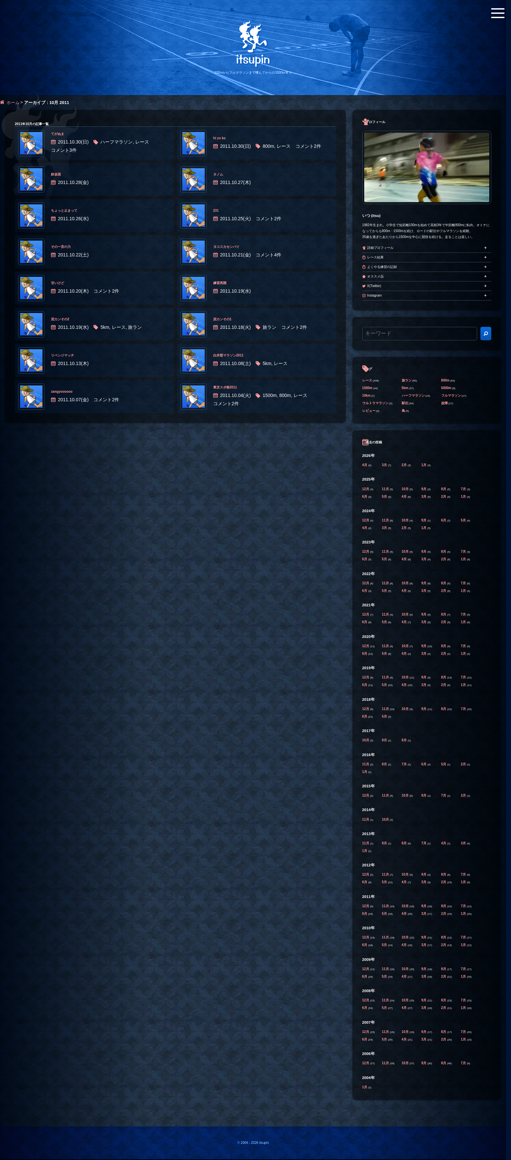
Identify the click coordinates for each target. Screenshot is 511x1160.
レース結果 (375, 257)
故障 (444, 403)
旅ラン (407, 380)
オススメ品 (375, 276)
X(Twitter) (374, 286)
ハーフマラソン (413, 395)
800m (445, 380)
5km (405, 388)
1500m (367, 388)
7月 (464, 489)
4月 (365, 465)
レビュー (368, 410)
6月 (365, 496)
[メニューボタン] (498, 13)
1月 (424, 465)
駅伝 (405, 403)
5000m (446, 388)
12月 (366, 489)
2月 (405, 465)
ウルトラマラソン (375, 403)
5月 (385, 496)
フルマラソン (451, 395)
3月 (385, 465)
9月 (424, 489)
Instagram (374, 295)
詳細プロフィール (380, 248)
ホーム (13, 102)
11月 (386, 489)
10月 (406, 489)
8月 (444, 489)
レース (367, 380)
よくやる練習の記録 (382, 267)
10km (366, 395)
